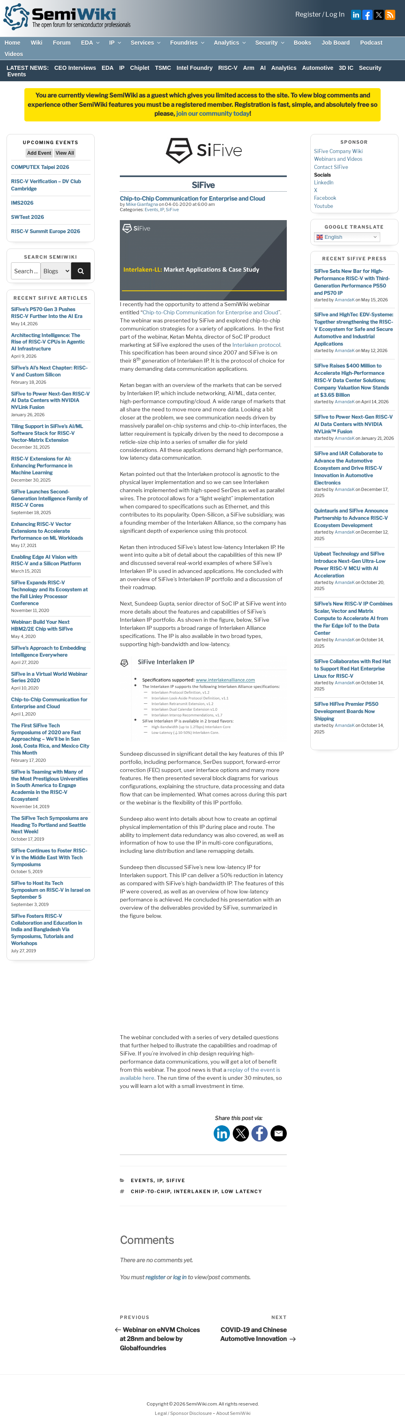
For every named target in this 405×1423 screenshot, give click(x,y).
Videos (13, 54)
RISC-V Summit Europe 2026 (45, 231)
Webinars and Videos (338, 159)
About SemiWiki (233, 1413)
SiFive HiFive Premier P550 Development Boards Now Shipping (346, 711)
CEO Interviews (75, 68)
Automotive (318, 68)
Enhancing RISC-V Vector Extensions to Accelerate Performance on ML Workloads (47, 531)
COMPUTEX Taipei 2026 (40, 167)
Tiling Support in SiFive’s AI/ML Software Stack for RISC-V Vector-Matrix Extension (47, 433)
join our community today (212, 113)
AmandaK (345, 300)
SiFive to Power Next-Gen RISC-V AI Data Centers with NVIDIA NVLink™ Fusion (353, 424)
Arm (248, 68)
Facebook (325, 198)
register (155, 1277)
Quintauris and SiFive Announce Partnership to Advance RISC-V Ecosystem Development (351, 518)
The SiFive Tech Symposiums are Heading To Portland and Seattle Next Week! (49, 825)
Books (302, 42)
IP (115, 42)
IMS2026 (22, 203)
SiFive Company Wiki (338, 151)
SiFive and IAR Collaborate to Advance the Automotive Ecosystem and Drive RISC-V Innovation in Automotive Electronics (348, 468)
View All (65, 153)
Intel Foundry (195, 68)
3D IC (346, 68)
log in (179, 1277)
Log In (334, 14)
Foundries (188, 42)
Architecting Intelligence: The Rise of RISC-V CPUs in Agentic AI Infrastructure (48, 342)
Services (146, 42)
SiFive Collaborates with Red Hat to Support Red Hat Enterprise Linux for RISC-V (352, 668)
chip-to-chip (150, 1191)
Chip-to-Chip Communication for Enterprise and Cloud (49, 702)
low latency (241, 1191)
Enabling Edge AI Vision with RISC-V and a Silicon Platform (46, 560)
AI (263, 68)
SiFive (172, 209)
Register (308, 14)
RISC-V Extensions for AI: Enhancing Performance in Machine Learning (41, 466)
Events (16, 74)
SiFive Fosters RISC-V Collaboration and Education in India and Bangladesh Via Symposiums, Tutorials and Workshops (46, 929)
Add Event (39, 153)
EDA (91, 42)
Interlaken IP (196, 1191)
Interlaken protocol (256, 345)
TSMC (163, 68)
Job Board (336, 42)
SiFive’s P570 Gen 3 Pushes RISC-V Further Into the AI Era (46, 312)
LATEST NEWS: (27, 68)
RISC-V (227, 68)
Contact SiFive (331, 167)
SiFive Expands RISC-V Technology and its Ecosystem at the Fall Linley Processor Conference (49, 593)
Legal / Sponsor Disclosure (184, 1413)
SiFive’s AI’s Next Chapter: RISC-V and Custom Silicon (49, 371)
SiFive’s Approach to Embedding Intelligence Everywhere (48, 651)
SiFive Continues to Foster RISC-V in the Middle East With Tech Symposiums (49, 857)
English (329, 237)
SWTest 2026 (27, 217)
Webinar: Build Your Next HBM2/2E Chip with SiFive (42, 625)
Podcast (371, 42)
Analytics (230, 42)
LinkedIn (324, 182)
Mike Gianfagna (142, 204)
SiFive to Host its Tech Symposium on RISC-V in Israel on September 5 (50, 890)
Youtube (323, 206)
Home (12, 42)
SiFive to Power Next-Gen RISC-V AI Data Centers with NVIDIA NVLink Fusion (50, 401)
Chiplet (139, 68)
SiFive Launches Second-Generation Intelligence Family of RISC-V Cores (49, 498)
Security (270, 42)
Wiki (37, 42)
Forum (62, 42)
